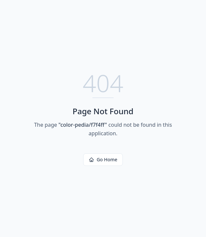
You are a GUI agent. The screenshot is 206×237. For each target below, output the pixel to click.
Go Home (103, 159)
